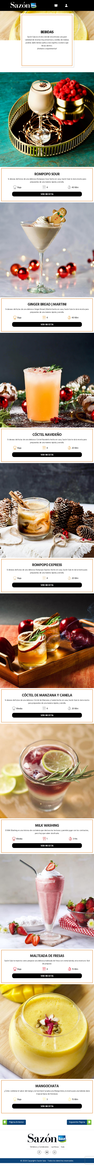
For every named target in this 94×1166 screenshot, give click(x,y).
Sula (62, 1149)
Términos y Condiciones (39, 1149)
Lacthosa (55, 1149)
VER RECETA (47, 197)
